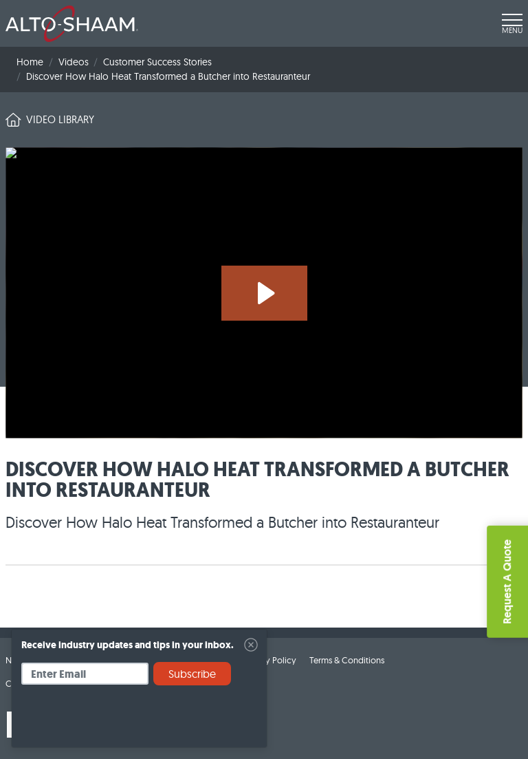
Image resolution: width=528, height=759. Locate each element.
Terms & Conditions (346, 659)
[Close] (251, 645)
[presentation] (125, 721)
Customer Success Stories (157, 62)
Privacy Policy (268, 659)
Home (29, 62)
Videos (73, 62)
